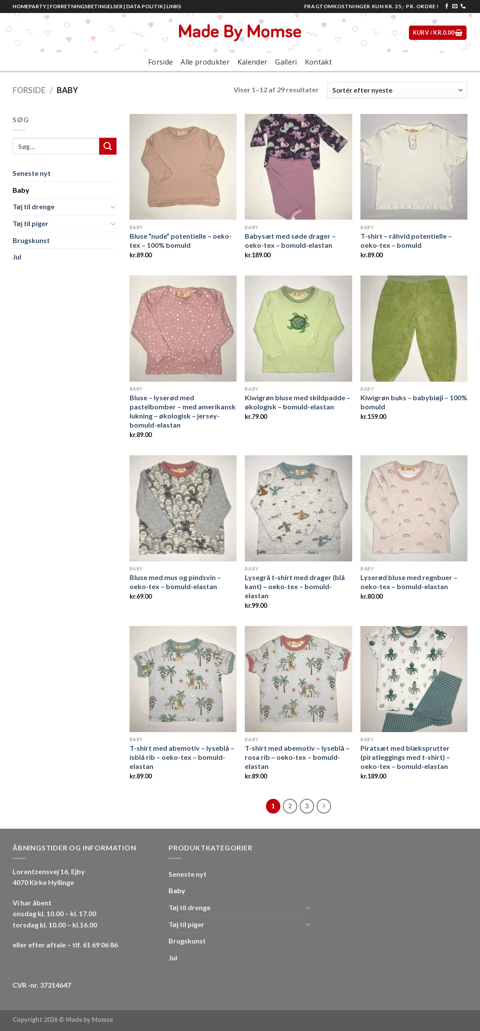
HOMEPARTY (29, 6)
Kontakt (318, 62)
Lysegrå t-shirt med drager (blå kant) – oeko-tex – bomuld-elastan (295, 586)
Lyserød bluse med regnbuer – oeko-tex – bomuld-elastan (408, 581)
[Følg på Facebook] (446, 6)
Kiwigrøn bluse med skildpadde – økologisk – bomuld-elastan (297, 402)
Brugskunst (31, 240)
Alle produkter (205, 62)
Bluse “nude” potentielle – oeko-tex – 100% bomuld (181, 240)
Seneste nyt (32, 173)
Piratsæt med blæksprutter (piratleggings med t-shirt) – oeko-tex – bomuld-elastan (405, 757)
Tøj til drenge (34, 206)
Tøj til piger (31, 223)
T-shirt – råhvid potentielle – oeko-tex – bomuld (406, 240)
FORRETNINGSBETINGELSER (86, 6)
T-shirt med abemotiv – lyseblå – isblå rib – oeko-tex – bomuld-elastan (182, 757)
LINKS (173, 6)
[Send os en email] (454, 6)
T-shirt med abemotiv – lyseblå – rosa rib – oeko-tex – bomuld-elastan (297, 757)
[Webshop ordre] (397, 90)
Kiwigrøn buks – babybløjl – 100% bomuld (413, 402)
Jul (17, 257)
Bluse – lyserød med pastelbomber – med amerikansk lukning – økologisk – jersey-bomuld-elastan (183, 410)
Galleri (286, 62)
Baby (21, 190)
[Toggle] (113, 206)
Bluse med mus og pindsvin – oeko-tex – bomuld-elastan (175, 581)
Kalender (252, 62)
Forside (160, 62)
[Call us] (463, 6)
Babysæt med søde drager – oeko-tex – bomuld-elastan (290, 240)
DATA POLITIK (144, 6)
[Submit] (108, 146)
